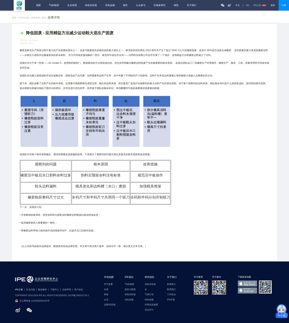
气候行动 (149, 294)
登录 (273, 5)
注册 (284, 5)
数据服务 (42, 290)
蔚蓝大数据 (130, 289)
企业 (106, 300)
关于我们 (191, 5)
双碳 (106, 294)
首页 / (15, 18)
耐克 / (45, 18)
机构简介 (171, 284)
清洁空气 (149, 310)
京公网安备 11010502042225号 (32, 300)
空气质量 (108, 284)
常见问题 (30, 290)
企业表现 (72, 5)
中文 (237, 5)
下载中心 (54, 290)
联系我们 (171, 289)
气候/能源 (54, 5)
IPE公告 (259, 5)
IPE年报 (171, 300)
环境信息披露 (151, 305)
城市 (125, 5)
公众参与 (141, 5)
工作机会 (171, 294)
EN (247, 5)
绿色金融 (110, 5)
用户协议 (78, 290)
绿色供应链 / (24, 18)
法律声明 (66, 290)
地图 (38, 5)
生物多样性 (160, 5)
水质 (106, 289)
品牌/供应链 (110, 305)
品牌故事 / (36, 18)
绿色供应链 (91, 5)
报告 (176, 5)
